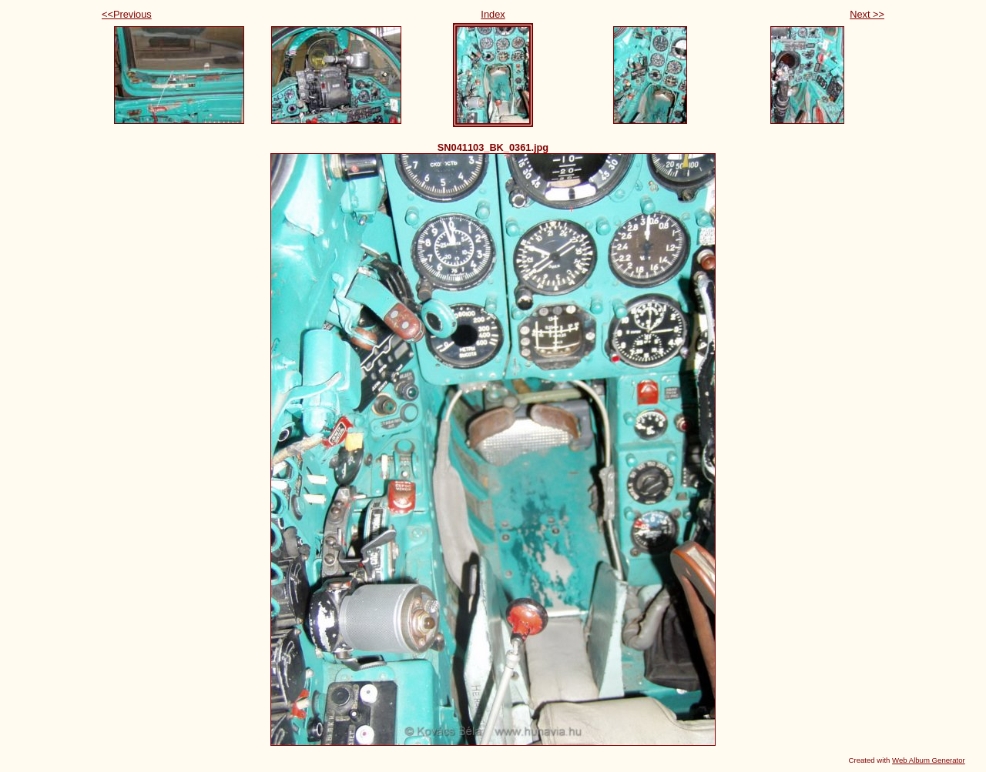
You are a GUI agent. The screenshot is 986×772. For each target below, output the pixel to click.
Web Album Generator (928, 760)
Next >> (867, 14)
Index (493, 14)
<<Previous (127, 14)
